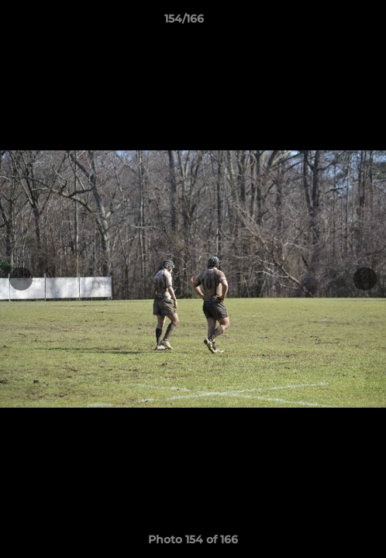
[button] (330, 22)
